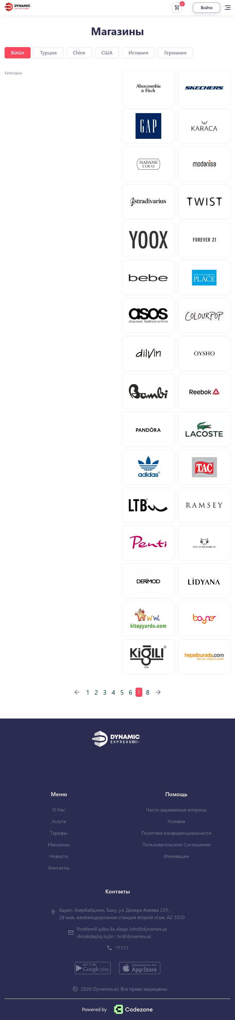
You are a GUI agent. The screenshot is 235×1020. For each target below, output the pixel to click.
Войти (206, 7)
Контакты (58, 867)
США (107, 52)
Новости (59, 856)
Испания (138, 52)
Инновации (176, 856)
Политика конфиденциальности (176, 833)
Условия (176, 821)
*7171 (122, 947)
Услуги (59, 821)
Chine (79, 52)
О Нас (58, 809)
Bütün (17, 52)
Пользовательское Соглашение (176, 844)
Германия (175, 52)
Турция (48, 52)
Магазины (59, 844)
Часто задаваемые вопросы (176, 809)
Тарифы (58, 833)
